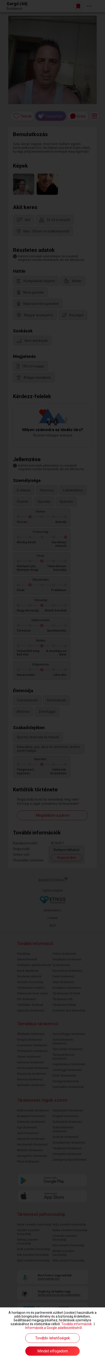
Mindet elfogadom (52, 1351)
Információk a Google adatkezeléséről (53, 1328)
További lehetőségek (52, 1338)
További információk (76, 1324)
